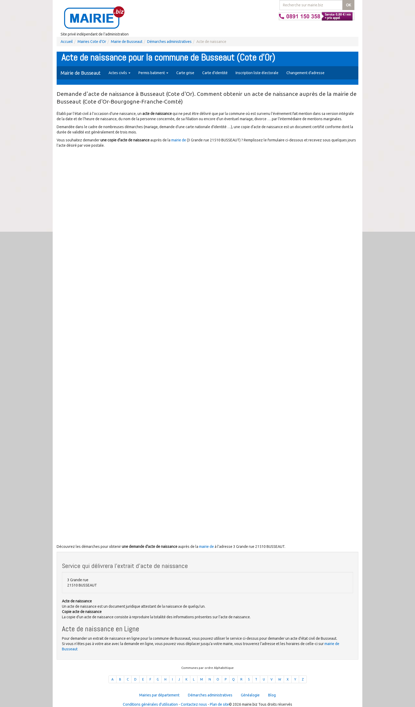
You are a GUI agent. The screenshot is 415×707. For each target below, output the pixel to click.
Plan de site (219, 704)
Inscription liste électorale (257, 73)
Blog (272, 695)
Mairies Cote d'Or (92, 41)
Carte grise (185, 73)
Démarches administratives (169, 41)
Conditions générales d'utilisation (150, 704)
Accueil (67, 41)
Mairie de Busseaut (126, 41)
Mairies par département (159, 695)
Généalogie (250, 695)
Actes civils (119, 73)
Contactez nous (194, 704)
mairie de (179, 140)
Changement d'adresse (305, 73)
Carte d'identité (215, 73)
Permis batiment (153, 73)
